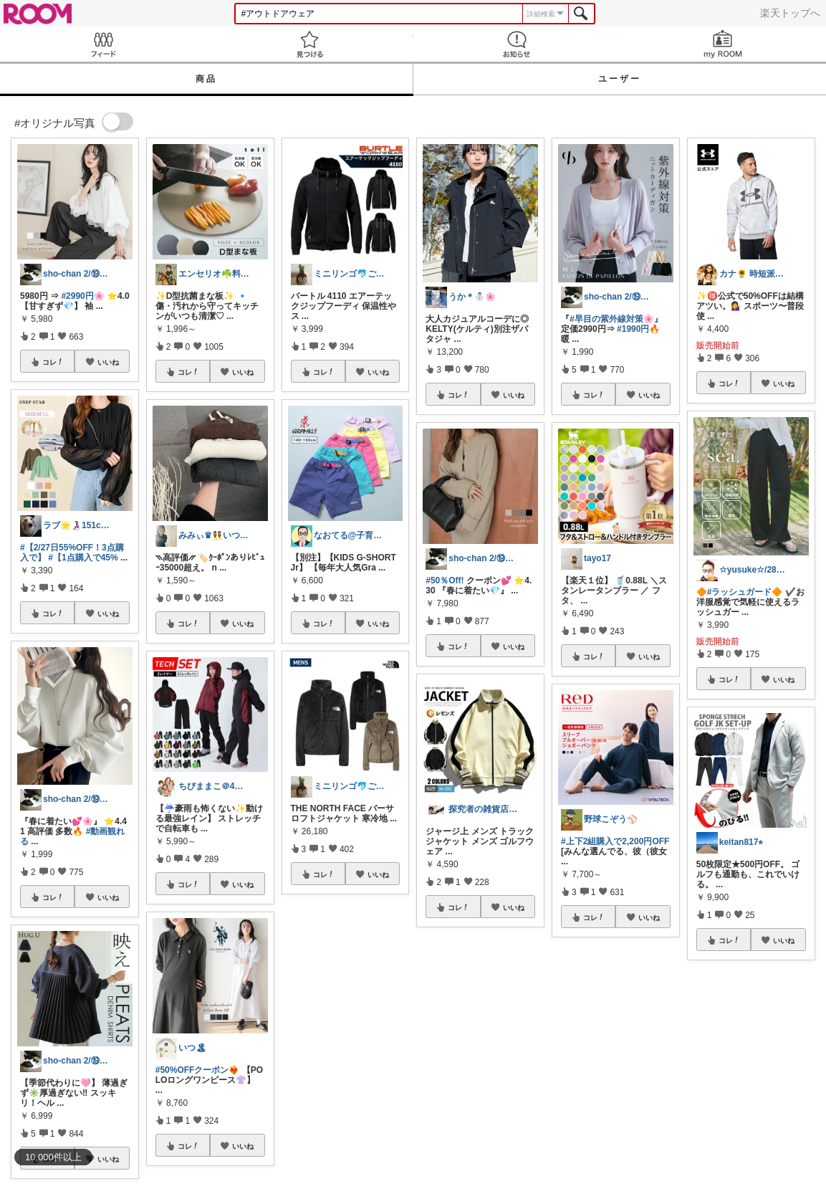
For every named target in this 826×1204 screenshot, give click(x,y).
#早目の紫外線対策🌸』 (616, 319)
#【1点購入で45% (82, 558)
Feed (103, 44)
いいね (108, 362)
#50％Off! (445, 580)
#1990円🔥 (638, 329)
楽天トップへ (790, 13)
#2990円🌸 (82, 296)
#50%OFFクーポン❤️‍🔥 (197, 1070)
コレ (53, 362)
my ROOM (723, 44)
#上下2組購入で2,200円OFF (615, 841)
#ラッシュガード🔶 (745, 592)
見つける (309, 44)
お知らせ (516, 44)
